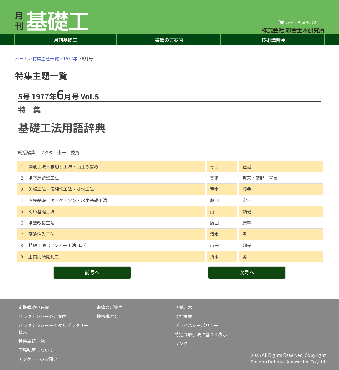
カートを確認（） (299, 22)
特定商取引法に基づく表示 (201, 334)
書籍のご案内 (169, 39)
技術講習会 (273, 39)
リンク (181, 343)
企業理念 (183, 307)
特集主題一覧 (45, 58)
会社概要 (183, 316)
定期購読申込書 (33, 307)
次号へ (246, 272)
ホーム (21, 58)
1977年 (70, 58)
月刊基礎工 (65, 39)
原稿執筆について (35, 350)
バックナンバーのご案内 (42, 316)
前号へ (92, 272)
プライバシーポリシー (196, 325)
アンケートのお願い (37, 359)
